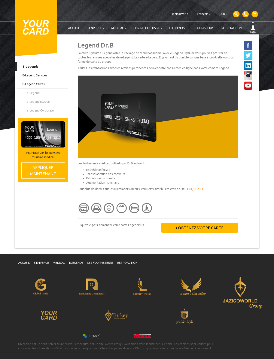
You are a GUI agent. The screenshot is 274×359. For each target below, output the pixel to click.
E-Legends (30, 66)
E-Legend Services (34, 75)
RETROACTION (233, 28)
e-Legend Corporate (40, 110)
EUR (223, 14)
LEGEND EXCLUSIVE (148, 28)
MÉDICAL (119, 28)
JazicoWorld (179, 14)
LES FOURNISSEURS (100, 262)
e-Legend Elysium (39, 101)
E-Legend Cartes (33, 84)
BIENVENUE (95, 28)
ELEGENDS (76, 262)
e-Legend (33, 93)
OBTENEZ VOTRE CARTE (199, 228)
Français (203, 14)
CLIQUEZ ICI (195, 189)
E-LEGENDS (178, 28)
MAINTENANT (43, 170)
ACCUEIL (74, 28)
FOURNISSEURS (204, 28)
